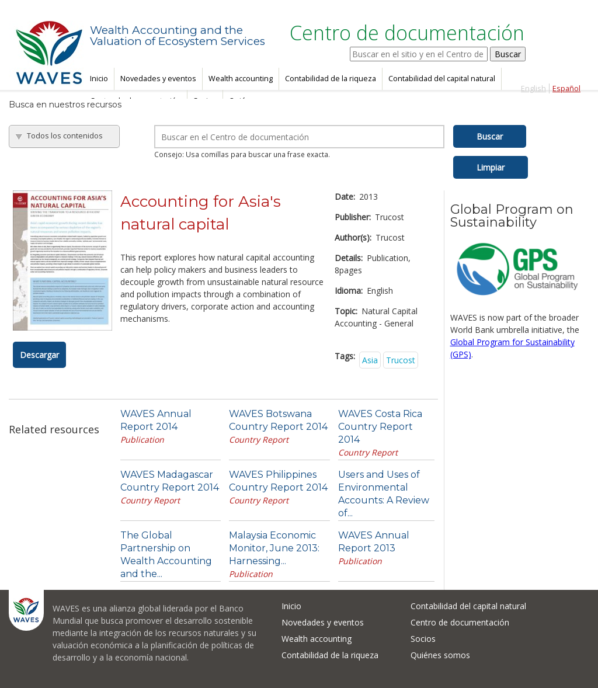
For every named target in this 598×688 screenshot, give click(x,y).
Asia (370, 360)
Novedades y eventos (158, 79)
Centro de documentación (460, 622)
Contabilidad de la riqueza (330, 79)
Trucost (400, 360)
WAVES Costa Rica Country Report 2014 (380, 426)
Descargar (39, 354)
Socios (423, 638)
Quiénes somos (440, 655)
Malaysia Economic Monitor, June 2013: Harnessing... (274, 548)
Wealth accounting (240, 79)
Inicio (99, 79)
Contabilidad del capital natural (441, 79)
